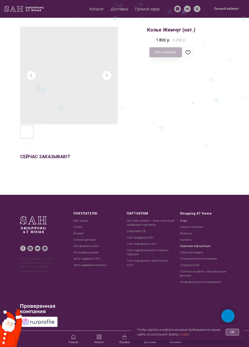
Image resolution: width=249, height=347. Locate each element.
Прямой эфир (147, 9)
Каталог (96, 9)
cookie (184, 334)
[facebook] (23, 248)
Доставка (119, 9)
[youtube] (37, 248)
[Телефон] (197, 9)
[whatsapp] (177, 9)
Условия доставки (84, 239)
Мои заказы (81, 220)
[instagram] (30, 248)
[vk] (187, 9)
